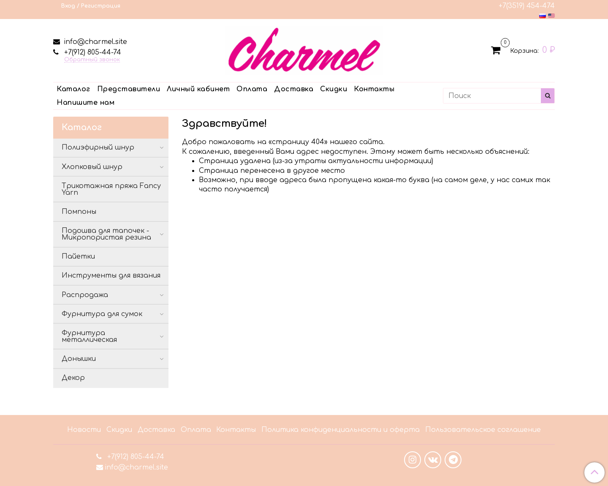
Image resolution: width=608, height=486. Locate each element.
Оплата (251, 89)
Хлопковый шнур (92, 167)
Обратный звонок (92, 60)
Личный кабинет (198, 89)
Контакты (374, 89)
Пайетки (78, 256)
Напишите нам (85, 102)
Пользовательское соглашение (483, 430)
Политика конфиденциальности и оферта (340, 430)
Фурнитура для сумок (102, 314)
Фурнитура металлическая (89, 336)
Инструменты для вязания (111, 275)
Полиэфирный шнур (98, 147)
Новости (84, 430)
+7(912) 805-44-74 (91, 52)
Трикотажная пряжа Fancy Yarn (111, 189)
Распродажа (85, 295)
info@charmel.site (94, 42)
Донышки (79, 359)
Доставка (293, 89)
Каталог (73, 89)
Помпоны (79, 212)
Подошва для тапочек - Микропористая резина (106, 234)
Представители (128, 89)
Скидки (333, 89)
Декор (73, 378)
